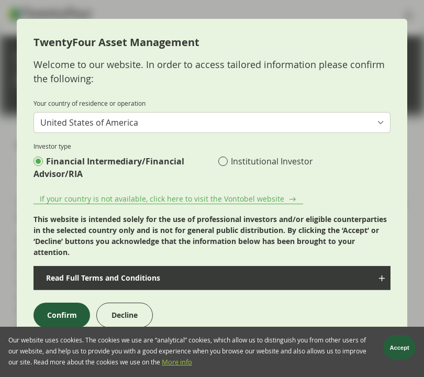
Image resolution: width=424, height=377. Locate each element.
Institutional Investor (272, 161)
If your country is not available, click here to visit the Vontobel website (162, 199)
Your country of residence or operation (90, 103)
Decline (124, 315)
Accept (399, 349)
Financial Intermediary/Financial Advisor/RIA (109, 168)
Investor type (52, 146)
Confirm (62, 315)
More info (177, 364)
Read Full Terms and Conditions (102, 278)
